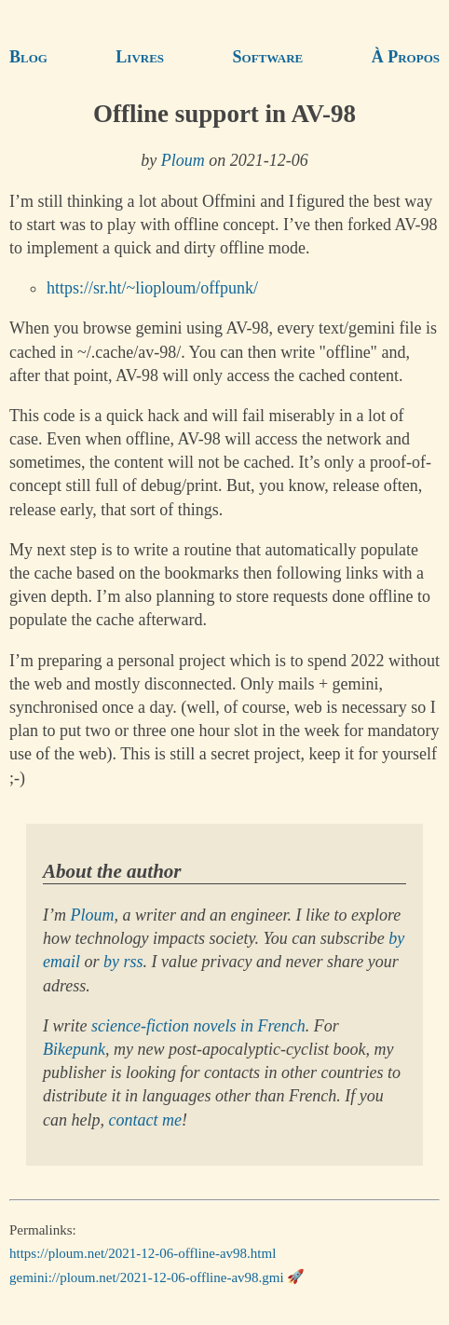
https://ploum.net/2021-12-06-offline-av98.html (142, 1253)
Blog (28, 57)
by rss (123, 961)
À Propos (406, 57)
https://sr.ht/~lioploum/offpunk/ (152, 288)
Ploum (183, 160)
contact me (144, 1120)
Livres (140, 57)
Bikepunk (74, 1049)
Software (268, 57)
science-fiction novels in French (198, 1026)
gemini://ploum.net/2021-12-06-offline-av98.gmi (146, 1276)
